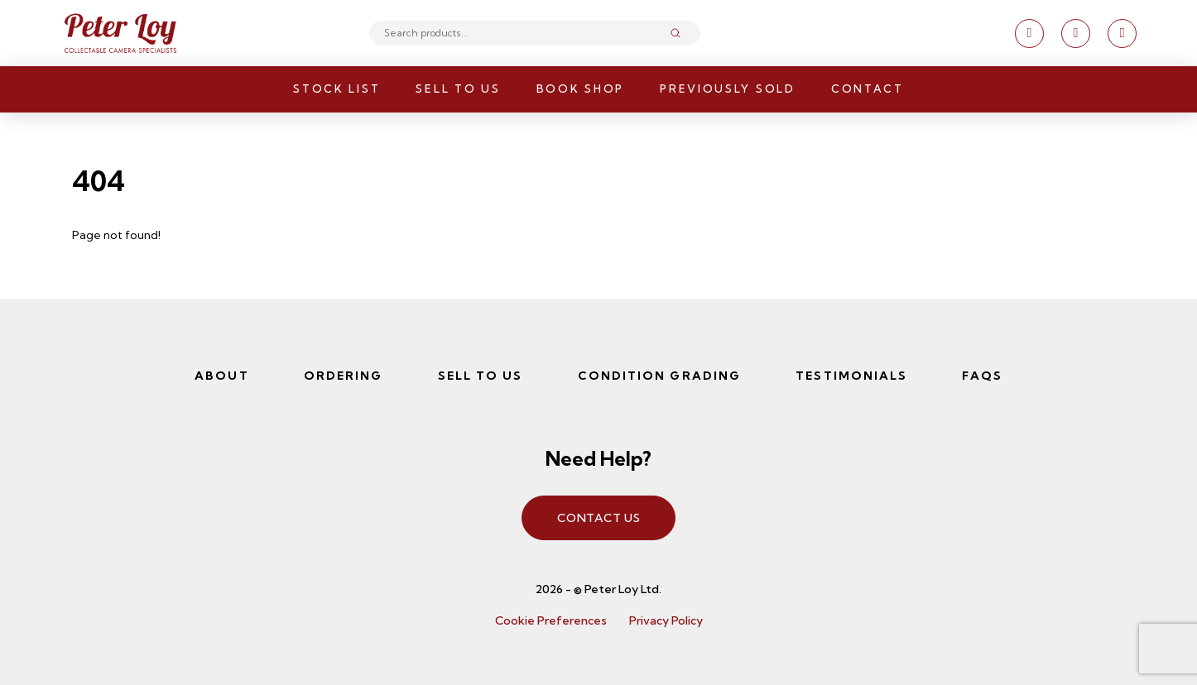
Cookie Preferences (551, 620)
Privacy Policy (666, 620)
